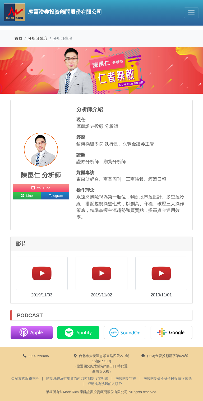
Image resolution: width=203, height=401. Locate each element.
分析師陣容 (38, 38)
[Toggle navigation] (191, 12)
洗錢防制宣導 (126, 378)
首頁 (18, 38)
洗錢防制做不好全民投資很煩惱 (168, 378)
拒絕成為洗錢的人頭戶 (104, 384)
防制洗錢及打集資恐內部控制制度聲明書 (77, 378)
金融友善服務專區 (25, 378)
